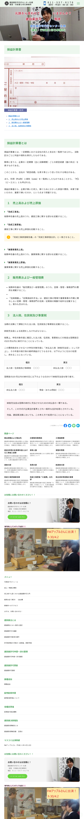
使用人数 (33, 450)
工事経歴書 (60, 438)
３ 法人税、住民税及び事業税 (19, 126)
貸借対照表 (60, 450)
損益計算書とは (14, 116)
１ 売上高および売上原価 (18, 119)
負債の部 (33, 465)
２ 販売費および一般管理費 (19, 123)
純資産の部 (60, 465)
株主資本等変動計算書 (64, 477)
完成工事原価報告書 (12, 477)
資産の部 (7, 465)
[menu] (78, 3)
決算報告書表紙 (36, 438)
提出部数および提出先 (13, 438)
